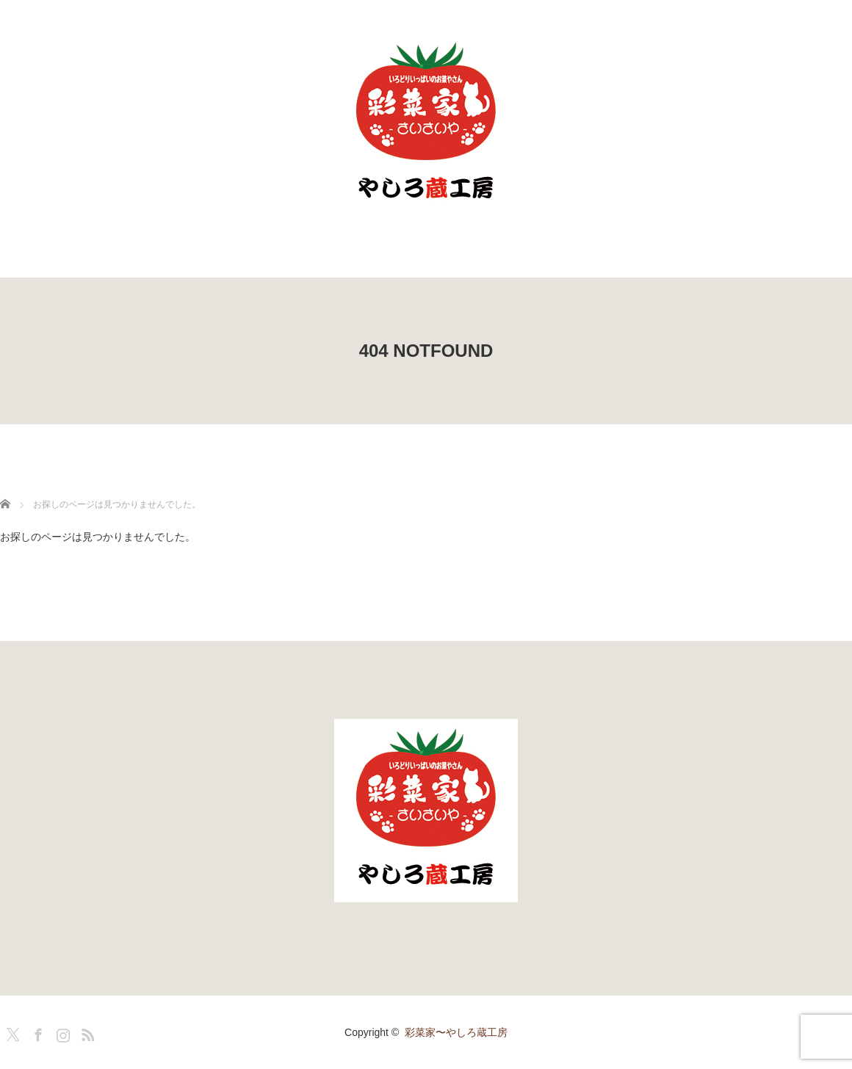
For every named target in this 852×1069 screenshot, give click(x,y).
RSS (86, 1032)
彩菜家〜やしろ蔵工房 (456, 1032)
